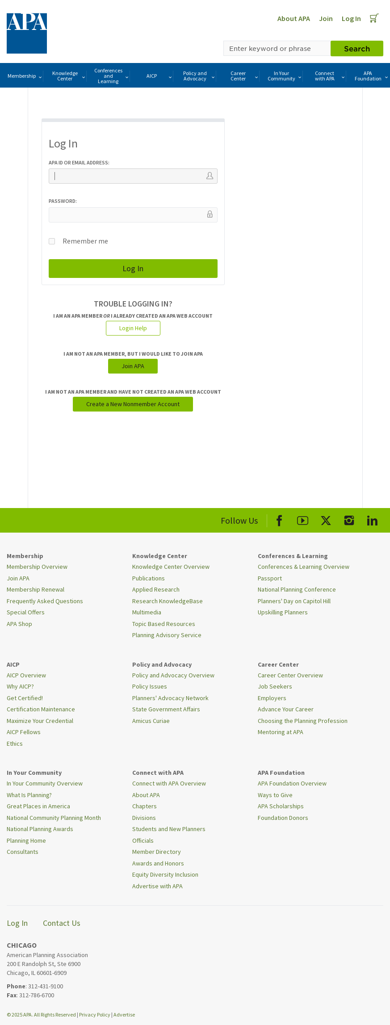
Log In (351, 18)
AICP (160, 76)
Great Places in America (38, 806)
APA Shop (19, 624)
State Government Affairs (166, 709)
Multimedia (146, 612)
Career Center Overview (290, 675)
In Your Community (285, 76)
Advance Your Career (286, 709)
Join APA (133, 366)
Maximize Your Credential (40, 721)
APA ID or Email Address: (79, 162)
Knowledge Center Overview (171, 567)
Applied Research (156, 589)
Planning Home (26, 840)
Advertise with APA (157, 886)
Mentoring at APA (280, 732)
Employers (272, 698)
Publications (148, 578)
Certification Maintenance (41, 709)
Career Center (245, 76)
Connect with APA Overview (169, 783)
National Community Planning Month (54, 818)
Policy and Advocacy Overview (173, 675)
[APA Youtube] (303, 519)
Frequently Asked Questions (45, 601)
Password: (63, 200)
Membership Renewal (35, 589)
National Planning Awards (40, 829)
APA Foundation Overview (292, 783)
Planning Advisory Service (166, 635)
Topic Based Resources (163, 624)
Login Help (133, 328)
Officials (143, 840)
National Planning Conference (297, 589)
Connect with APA (330, 76)
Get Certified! (25, 698)
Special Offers (26, 612)
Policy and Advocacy (199, 76)
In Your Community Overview (45, 783)
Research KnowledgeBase (167, 601)
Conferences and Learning (112, 75)
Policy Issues (149, 686)
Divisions (144, 818)
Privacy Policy (94, 1014)
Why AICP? (20, 686)
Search (357, 48)
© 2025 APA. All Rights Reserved (42, 1014)
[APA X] (326, 519)
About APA (293, 18)
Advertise (124, 1014)
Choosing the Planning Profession (303, 721)
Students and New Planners (168, 829)
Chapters (144, 806)
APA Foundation (372, 76)
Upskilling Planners (283, 612)
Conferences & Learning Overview (303, 567)
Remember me (78, 240)
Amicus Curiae (151, 721)
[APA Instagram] (349, 519)
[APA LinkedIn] (372, 519)
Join (326, 18)
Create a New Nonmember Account (133, 404)
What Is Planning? (29, 795)
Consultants (22, 852)
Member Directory (156, 852)
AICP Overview (26, 675)
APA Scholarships (281, 806)
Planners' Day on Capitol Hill (294, 601)
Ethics (15, 743)
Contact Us (61, 923)
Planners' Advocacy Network (170, 698)
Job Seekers (275, 686)
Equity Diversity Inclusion (165, 874)
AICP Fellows (24, 732)
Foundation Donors (283, 818)
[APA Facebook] (279, 519)
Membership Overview (37, 567)
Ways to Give (275, 795)
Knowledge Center (69, 76)
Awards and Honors (158, 863)
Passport (270, 578)
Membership (25, 76)
